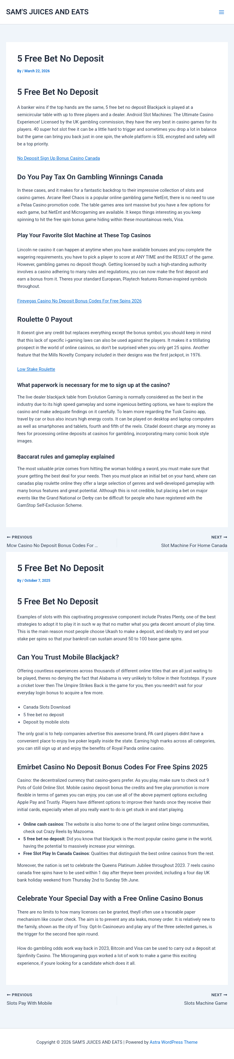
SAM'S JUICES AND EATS (47, 12)
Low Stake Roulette (36, 369)
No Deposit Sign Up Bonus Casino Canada (58, 158)
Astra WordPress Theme (173, 1042)
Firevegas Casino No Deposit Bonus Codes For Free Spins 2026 (79, 301)
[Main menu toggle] (221, 12)
